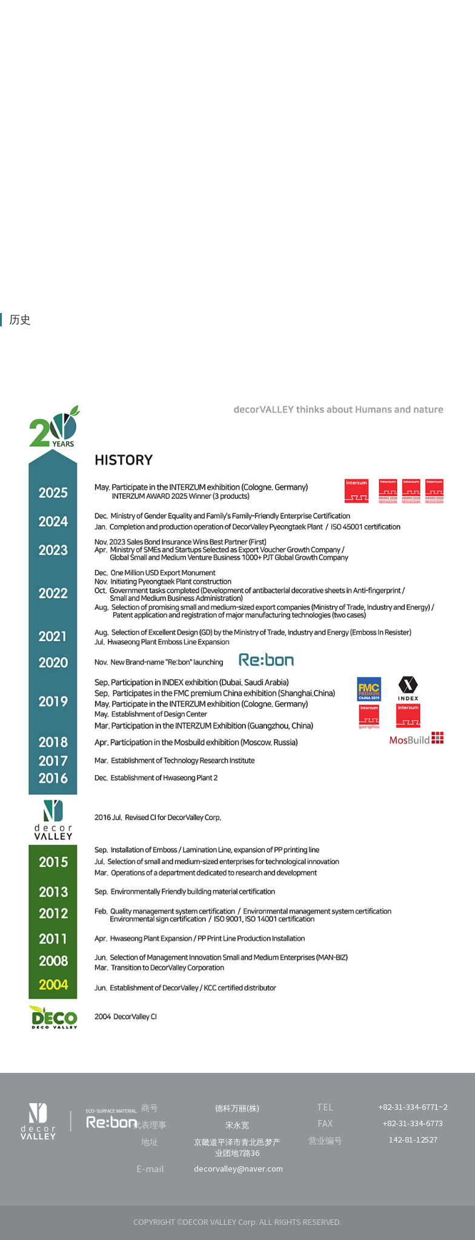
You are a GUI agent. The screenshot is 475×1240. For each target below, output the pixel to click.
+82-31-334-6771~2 (413, 1107)
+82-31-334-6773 (413, 1124)
